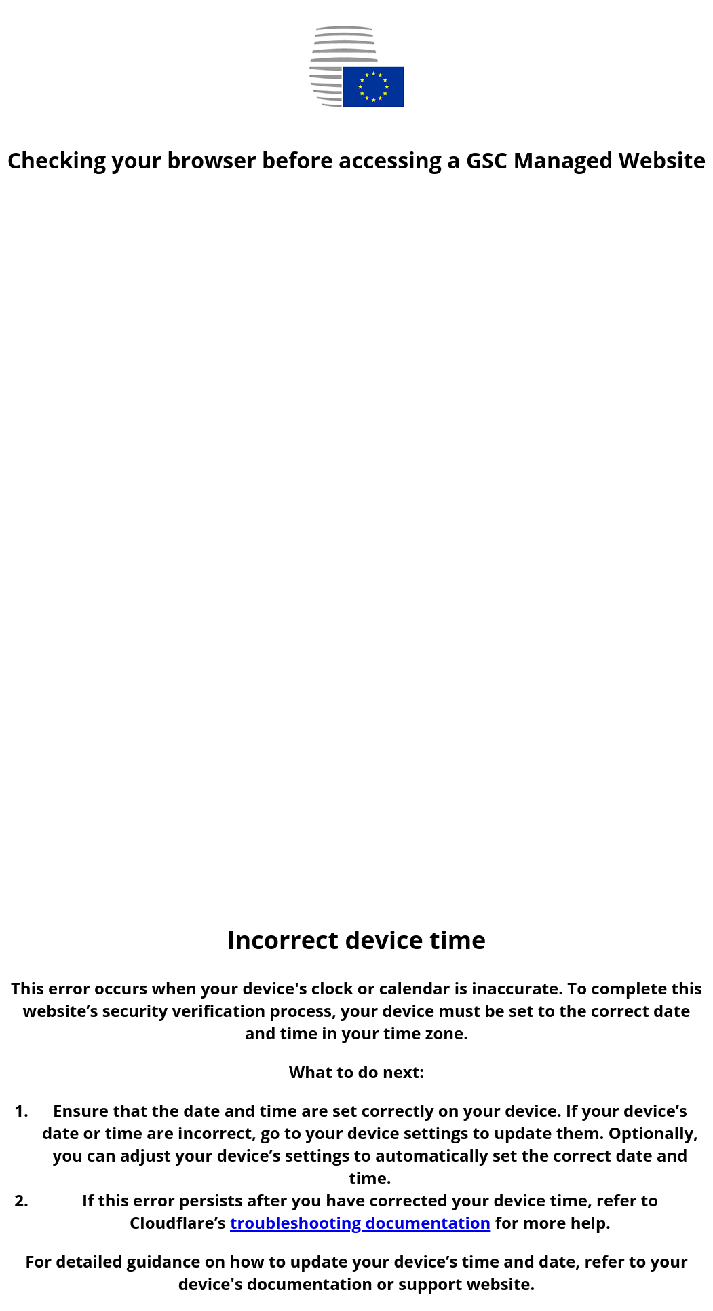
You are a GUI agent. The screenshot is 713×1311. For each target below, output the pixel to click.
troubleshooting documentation (360, 1222)
